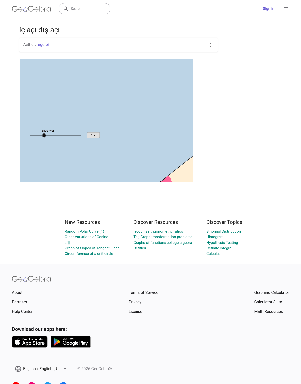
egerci (43, 44)
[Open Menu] (286, 9)
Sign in (268, 8)
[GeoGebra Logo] (31, 9)
